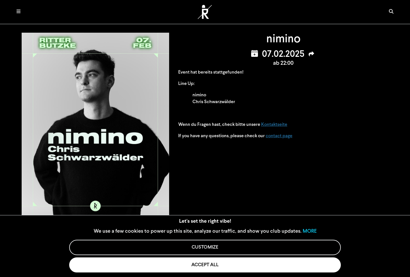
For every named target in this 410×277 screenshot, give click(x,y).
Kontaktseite (274, 124)
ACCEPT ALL (205, 265)
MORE (310, 231)
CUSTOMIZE (205, 247)
